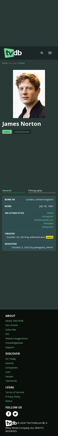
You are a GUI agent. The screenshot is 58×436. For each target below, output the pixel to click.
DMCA (8, 401)
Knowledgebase (14, 342)
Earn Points (11, 325)
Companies (11, 367)
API (7, 333)
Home (5, 63)
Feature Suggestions (16, 338)
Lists (7, 371)
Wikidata (48, 223)
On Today (10, 358)
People (22, 63)
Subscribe (10, 329)
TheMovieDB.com (43, 219)
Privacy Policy (12, 396)
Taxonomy (11, 380)
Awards (9, 363)
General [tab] (6, 190)
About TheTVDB (14, 320)
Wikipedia (47, 226)
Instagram (47, 216)
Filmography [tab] (35, 190)
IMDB (50, 212)
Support (9, 347)
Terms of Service (14, 392)
